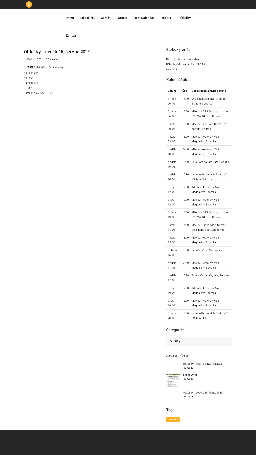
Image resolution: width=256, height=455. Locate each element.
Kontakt (72, 35)
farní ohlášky (36, 67)
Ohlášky (175, 341)
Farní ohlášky (31, 72)
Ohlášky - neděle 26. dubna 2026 (202, 392)
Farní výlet (190, 374)
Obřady (106, 18)
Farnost (121, 18)
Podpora (165, 18)
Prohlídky (183, 18)
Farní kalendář (143, 18)
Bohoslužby (87, 18)
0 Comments (52, 59)
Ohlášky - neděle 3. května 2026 (202, 363)
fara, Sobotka (204, 103)
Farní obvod (31, 82)
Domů (70, 18)
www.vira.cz (173, 69)
